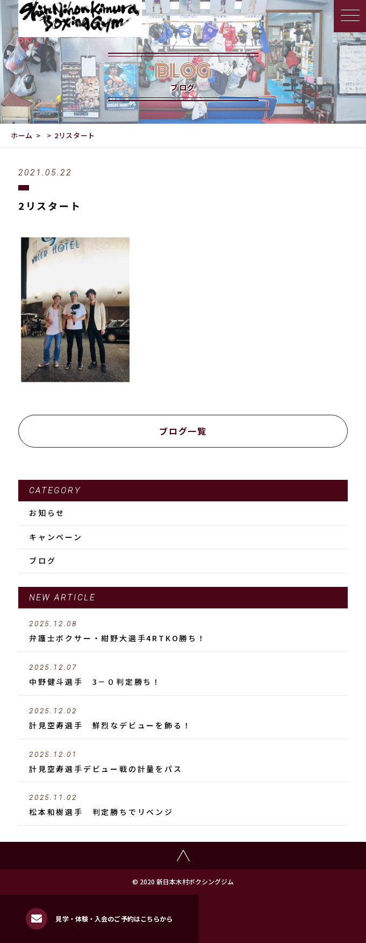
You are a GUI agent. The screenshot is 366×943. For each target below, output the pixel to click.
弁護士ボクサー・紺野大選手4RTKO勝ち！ (183, 631)
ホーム (22, 135)
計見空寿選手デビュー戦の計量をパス (183, 762)
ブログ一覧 (182, 430)
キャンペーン (56, 536)
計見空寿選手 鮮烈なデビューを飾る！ (183, 719)
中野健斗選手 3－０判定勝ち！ (183, 675)
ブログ (42, 560)
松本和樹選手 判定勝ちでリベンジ (183, 805)
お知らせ (47, 512)
